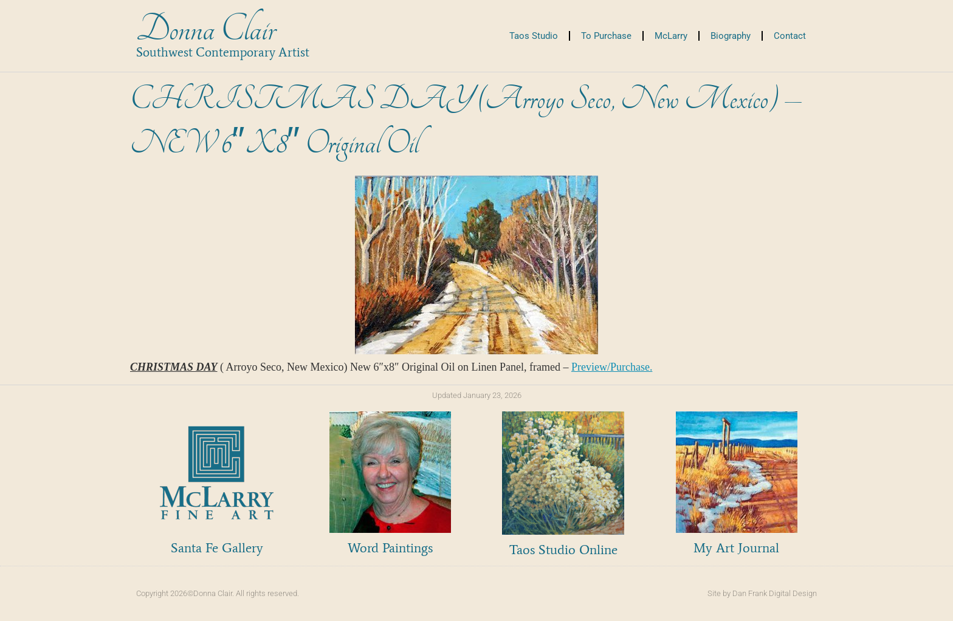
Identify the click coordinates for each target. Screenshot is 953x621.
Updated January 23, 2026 (476, 395)
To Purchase (606, 35)
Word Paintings (390, 548)
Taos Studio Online (563, 549)
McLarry (671, 35)
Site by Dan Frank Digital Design (762, 593)
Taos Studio (533, 35)
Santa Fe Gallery (217, 548)
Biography (730, 35)
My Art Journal (736, 548)
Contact (790, 35)
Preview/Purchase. (611, 367)
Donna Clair (205, 29)
